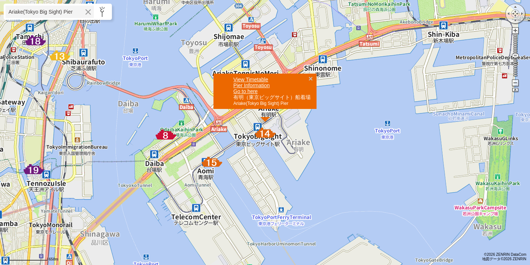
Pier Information (251, 33)
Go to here (245, 39)
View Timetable (250, 27)
